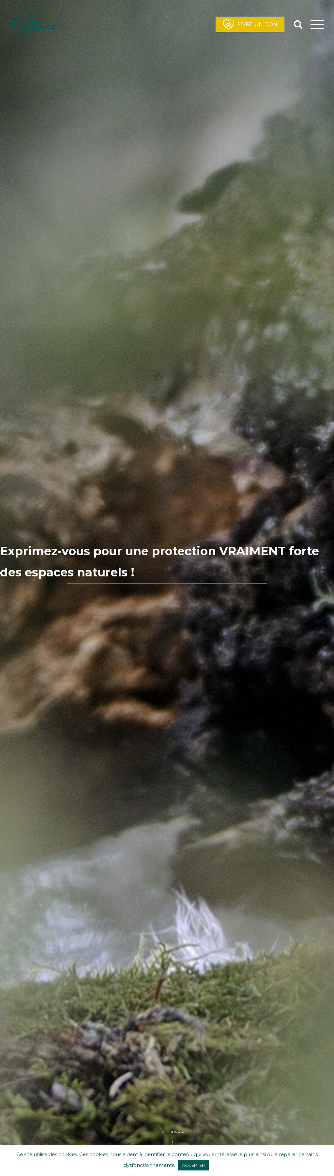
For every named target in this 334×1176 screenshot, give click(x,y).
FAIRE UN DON (250, 24)
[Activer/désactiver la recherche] (298, 24)
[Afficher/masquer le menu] (317, 24)
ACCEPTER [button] (193, 1165)
